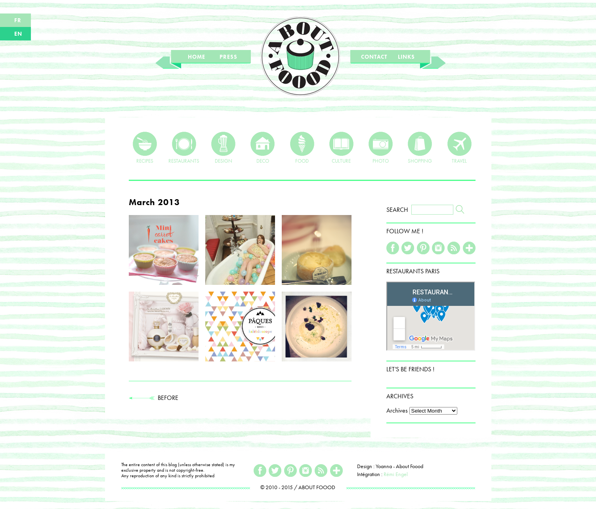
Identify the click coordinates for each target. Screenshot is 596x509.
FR (17, 20)
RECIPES (145, 147)
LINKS (406, 56)
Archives (397, 410)
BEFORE (153, 398)
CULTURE (341, 147)
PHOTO (381, 147)
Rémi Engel (396, 474)
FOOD (302, 147)
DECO (262, 147)
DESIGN (223, 147)
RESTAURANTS (183, 147)
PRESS (228, 56)
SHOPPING (420, 147)
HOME (196, 56)
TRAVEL (459, 147)
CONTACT (374, 56)
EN (18, 33)
